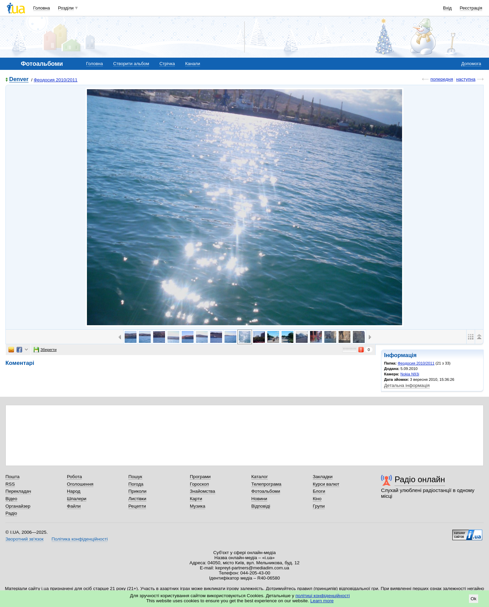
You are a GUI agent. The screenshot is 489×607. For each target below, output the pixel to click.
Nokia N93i (409, 374)
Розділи (66, 8)
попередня (441, 79)
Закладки (322, 476)
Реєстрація (471, 8)
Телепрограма (266, 484)
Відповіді (260, 506)
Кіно (317, 498)
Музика (197, 506)
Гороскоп (199, 484)
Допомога (471, 63)
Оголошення (80, 484)
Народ (73, 491)
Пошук (135, 476)
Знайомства (202, 491)
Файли (74, 506)
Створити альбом (131, 63)
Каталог (259, 476)
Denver (19, 79)
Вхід (447, 8)
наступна (465, 79)
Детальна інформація (407, 385)
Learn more (322, 600)
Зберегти (45, 349)
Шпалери (76, 498)
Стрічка (167, 63)
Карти (196, 498)
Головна (41, 8)
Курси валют (326, 484)
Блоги (319, 491)
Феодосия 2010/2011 (55, 79)
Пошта (12, 476)
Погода (135, 484)
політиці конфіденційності (322, 595)
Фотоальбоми (265, 491)
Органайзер (17, 506)
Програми (200, 476)
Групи (319, 506)
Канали (192, 63)
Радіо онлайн (420, 479)
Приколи (137, 491)
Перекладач (18, 491)
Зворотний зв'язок (24, 539)
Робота (74, 476)
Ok (473, 598)
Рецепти (137, 506)
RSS (10, 484)
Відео (11, 498)
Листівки (137, 498)
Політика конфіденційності (80, 539)
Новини (259, 498)
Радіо (11, 513)
